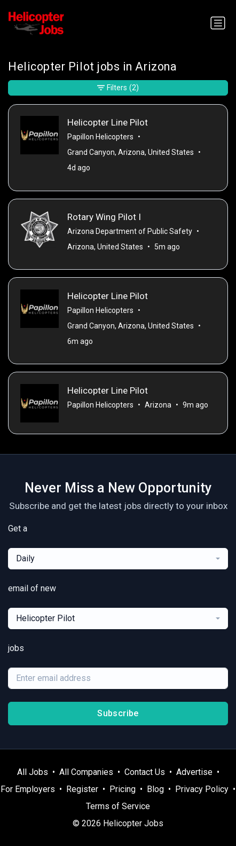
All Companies (86, 772)
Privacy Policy (202, 789)
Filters (118, 87)
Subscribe (118, 713)
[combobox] (118, 558)
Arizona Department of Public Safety (129, 231)
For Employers (28, 789)
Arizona (158, 405)
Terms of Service (118, 806)
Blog (155, 789)
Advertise (194, 772)
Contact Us (144, 772)
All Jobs (32, 772)
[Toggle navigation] (218, 23)
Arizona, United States (105, 246)
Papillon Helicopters (100, 136)
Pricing (122, 789)
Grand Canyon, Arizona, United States (130, 152)
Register (82, 789)
